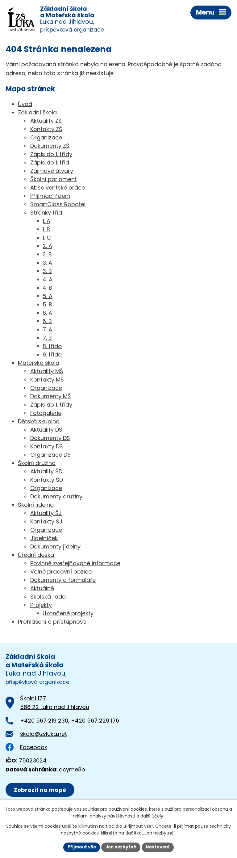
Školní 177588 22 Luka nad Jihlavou (54, 703)
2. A (47, 246)
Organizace (46, 138)
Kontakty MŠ (47, 380)
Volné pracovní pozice (61, 572)
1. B (46, 230)
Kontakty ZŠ (46, 130)
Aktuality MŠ (46, 372)
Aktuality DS (46, 430)
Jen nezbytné (121, 847)
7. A (47, 330)
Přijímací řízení (50, 196)
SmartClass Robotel (57, 205)
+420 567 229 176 (95, 721)
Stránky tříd (46, 213)
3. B (47, 271)
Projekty (41, 605)
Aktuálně (42, 589)
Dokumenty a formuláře (63, 580)
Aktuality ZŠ (46, 121)
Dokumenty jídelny (55, 547)
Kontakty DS (46, 447)
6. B (47, 322)
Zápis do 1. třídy (51, 155)
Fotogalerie (45, 413)
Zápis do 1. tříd (49, 163)
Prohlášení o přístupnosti (52, 622)
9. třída (52, 355)
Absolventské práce (57, 188)
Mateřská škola (38, 363)
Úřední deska (36, 555)
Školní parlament (53, 180)
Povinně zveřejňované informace (75, 564)
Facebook (26, 748)
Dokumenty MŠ (50, 397)
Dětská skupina (39, 422)
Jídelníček (44, 539)
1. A (46, 221)
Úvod (25, 105)
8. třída (52, 347)
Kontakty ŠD (46, 480)
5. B (47, 305)
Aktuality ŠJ (46, 514)
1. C (47, 238)
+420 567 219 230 (44, 721)
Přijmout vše (80, 847)
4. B (47, 288)
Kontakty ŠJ (46, 522)
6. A (47, 313)
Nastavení (159, 847)
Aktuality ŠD (46, 472)
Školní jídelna (36, 505)
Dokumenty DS (50, 438)
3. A (47, 263)
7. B (47, 338)
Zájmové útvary (51, 171)
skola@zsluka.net (43, 734)
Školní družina (37, 463)
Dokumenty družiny (56, 497)
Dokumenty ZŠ (49, 146)
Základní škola (37, 113)
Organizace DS (50, 455)
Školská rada (48, 597)
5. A (47, 297)
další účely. (152, 816)
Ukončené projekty (68, 614)
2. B (47, 255)
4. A (47, 280)
